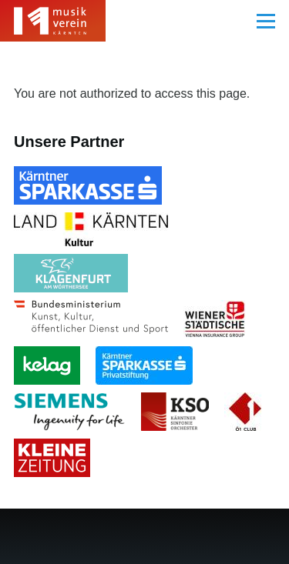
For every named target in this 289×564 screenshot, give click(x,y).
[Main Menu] (266, 21)
